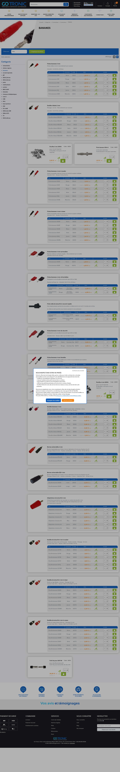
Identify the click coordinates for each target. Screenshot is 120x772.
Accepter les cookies (53, 400)
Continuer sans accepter (78, 370)
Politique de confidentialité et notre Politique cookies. (68, 395)
